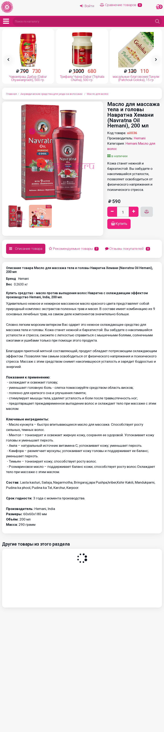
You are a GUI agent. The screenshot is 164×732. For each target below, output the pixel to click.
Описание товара (25, 249)
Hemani (140, 138)
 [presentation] (8, 59)
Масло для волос (98, 93)
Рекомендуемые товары (74, 249)
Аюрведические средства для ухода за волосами (51, 93)
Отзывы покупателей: (127, 249)
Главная (11, 93)
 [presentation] (156, 59)
